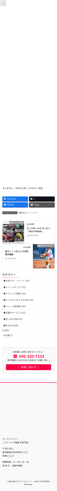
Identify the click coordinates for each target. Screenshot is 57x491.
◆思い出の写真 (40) (12, 319)
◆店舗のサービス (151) (14, 312)
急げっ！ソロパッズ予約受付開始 (16, 253)
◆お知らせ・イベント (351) (16, 280)
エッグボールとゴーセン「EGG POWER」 (38, 230)
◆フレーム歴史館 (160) (14, 306)
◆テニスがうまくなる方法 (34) (18, 299)
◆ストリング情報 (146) (14, 293)
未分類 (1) (8, 335)
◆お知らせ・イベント (28, 212)
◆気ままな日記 (10, 325)
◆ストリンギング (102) (14, 287)
